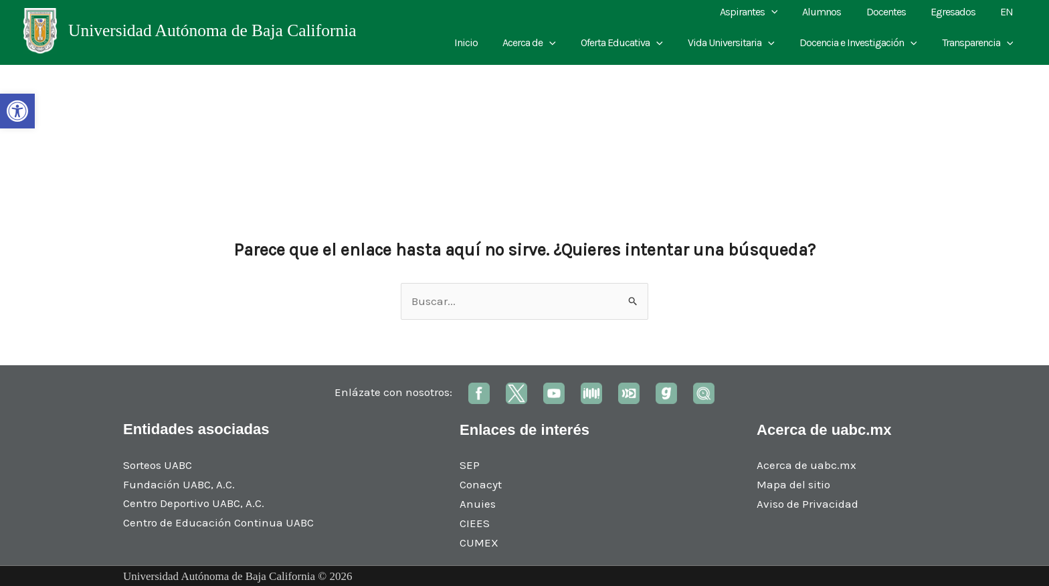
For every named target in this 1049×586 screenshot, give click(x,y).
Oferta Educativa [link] (634, 42)
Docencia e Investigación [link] (864, 42)
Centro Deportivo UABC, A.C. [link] (193, 503)
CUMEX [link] (479, 542)
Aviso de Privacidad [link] (807, 503)
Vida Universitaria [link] (739, 42)
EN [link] (1008, 11)
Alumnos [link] (834, 11)
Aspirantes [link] (764, 12)
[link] (17, 111)
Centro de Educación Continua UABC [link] (218, 522)
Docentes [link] (895, 11)
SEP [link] (470, 465)
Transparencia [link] (979, 42)
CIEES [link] (475, 523)
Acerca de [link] (545, 42)
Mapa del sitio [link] (793, 484)
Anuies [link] (478, 503)
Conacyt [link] (481, 484)
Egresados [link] (958, 11)
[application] (786, 12)
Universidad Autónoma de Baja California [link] (212, 30)
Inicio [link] (485, 42)
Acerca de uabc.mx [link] (806, 465)
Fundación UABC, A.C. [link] (179, 484)
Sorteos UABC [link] (157, 465)
